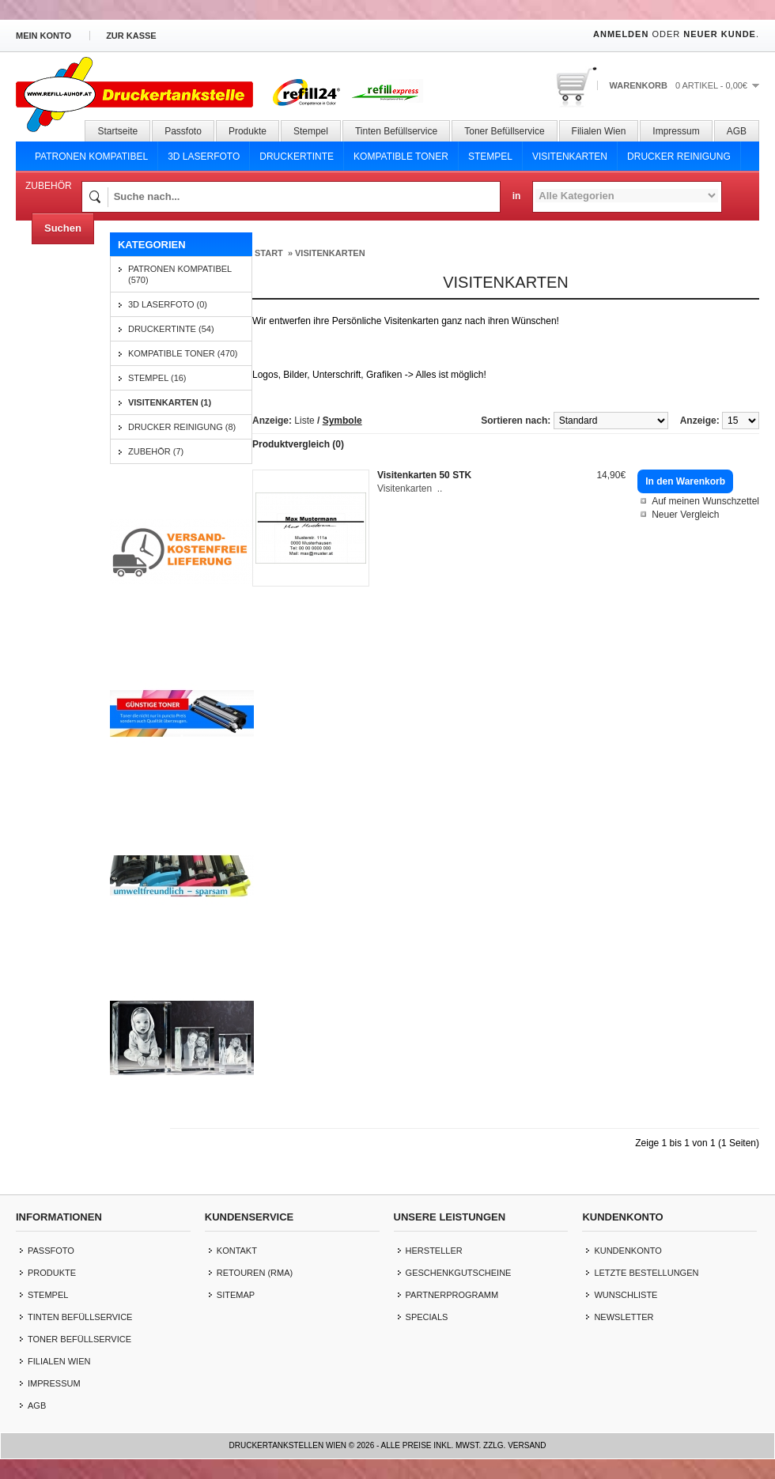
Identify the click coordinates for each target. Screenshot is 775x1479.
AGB (737, 131)
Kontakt (237, 1250)
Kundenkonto (627, 1250)
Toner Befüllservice (504, 131)
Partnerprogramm (452, 1295)
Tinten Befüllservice (396, 131)
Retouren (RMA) (255, 1272)
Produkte (248, 131)
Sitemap (236, 1295)
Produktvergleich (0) (298, 444)
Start (269, 253)
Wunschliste (625, 1295)
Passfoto (183, 131)
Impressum (675, 131)
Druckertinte (296, 156)
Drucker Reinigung (679, 156)
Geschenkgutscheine (459, 1272)
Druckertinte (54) (171, 329)
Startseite (117, 131)
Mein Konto (43, 35)
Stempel (310, 131)
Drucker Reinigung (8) (182, 427)
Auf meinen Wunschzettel (705, 501)
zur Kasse (131, 35)
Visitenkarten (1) (169, 402)
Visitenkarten (569, 156)
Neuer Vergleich (685, 514)
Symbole (342, 420)
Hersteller (434, 1250)
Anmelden (620, 34)
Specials (427, 1317)
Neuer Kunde (719, 34)
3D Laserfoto (204, 156)
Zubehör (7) (155, 451)
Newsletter (623, 1317)
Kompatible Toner (400, 156)
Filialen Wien (599, 131)
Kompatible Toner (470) (183, 353)
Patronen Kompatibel (91, 156)
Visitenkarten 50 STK (424, 475)
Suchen (62, 228)
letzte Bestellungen (646, 1272)
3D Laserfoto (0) (167, 304)
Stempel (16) (157, 378)
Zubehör (48, 185)
